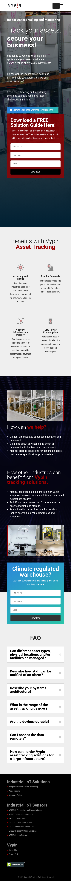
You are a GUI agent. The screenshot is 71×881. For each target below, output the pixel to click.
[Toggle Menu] (56, 6)
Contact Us (13, 850)
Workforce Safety (15, 795)
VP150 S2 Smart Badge (18, 818)
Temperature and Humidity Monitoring (23, 787)
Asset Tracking (14, 791)
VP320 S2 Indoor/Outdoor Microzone (23, 831)
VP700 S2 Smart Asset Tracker (20, 823)
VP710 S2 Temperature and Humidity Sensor (25, 810)
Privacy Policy (14, 854)
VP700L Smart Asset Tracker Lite (21, 827)
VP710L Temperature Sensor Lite (21, 814)
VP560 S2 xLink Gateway (18, 835)
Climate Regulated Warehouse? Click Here (33, 109)
